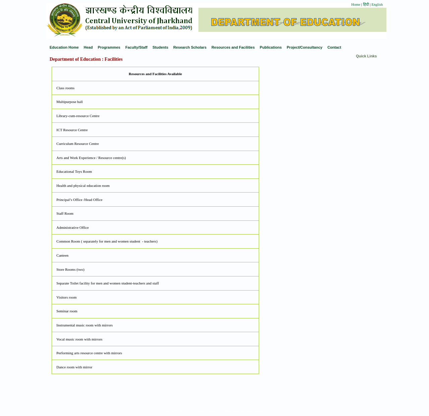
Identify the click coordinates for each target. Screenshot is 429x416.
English (377, 4)
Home (355, 4)
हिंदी (366, 4)
